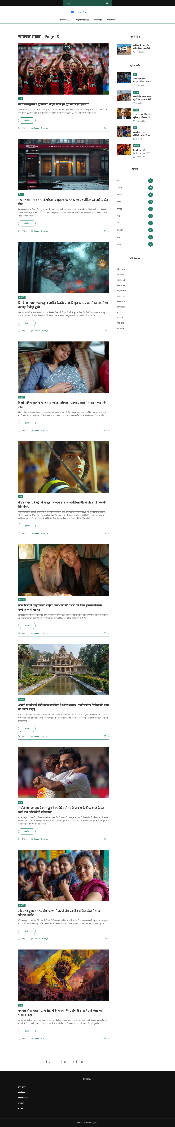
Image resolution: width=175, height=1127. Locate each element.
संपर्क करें (21, 1103)
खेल (20, 98)
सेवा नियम (21, 1092)
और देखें (26, 120)
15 (57, 1061)
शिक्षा (21, 194)
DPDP (20, 1108)
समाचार (21, 397)
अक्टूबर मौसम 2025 (82, 20)
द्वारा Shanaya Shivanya (39, 128)
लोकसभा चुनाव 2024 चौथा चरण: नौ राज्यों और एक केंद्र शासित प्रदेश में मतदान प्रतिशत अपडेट (60, 913)
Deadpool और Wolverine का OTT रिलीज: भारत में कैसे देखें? (142, 152)
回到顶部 (87, 1079)
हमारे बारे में (21, 1087)
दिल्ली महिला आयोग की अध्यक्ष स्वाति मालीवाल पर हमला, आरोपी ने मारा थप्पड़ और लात (62, 405)
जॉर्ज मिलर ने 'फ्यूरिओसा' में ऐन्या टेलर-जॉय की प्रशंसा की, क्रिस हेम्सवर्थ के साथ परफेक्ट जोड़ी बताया (60, 607)
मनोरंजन (22, 600)
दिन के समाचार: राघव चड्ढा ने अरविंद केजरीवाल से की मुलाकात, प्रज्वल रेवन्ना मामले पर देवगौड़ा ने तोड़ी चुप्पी (63, 305)
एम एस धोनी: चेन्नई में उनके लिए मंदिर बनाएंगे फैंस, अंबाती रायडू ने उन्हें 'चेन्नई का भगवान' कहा (60, 1013)
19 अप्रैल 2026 (140, 52)
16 (65, 1061)
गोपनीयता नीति (23, 1098)
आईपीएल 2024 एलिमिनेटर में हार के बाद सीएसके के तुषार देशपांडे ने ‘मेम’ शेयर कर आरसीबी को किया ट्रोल (142, 134)
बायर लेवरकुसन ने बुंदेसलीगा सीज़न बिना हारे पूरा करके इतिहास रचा (53, 104)
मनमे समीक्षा (98, 20)
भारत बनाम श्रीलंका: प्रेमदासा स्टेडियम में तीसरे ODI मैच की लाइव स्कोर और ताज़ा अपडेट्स (142, 80)
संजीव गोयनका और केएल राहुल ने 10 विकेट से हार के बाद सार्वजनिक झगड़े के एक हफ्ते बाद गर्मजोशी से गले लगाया (61, 810)
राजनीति (22, 297)
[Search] (107, 3)
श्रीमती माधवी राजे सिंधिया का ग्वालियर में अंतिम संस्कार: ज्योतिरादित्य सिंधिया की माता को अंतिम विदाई (63, 707)
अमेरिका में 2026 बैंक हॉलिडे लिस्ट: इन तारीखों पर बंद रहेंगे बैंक (143, 47)
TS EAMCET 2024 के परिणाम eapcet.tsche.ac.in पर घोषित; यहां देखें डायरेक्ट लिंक (63, 202)
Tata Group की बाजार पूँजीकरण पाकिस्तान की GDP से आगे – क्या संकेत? (142, 116)
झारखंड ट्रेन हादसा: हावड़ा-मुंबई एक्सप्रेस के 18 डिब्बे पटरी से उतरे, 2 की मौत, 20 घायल (142, 98)
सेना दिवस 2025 (65, 20)
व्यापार (136, 110)
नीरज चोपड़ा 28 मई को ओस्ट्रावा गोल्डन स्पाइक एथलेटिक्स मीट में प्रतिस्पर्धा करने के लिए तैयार (61, 504)
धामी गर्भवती (111, 20)
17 (73, 1061)
